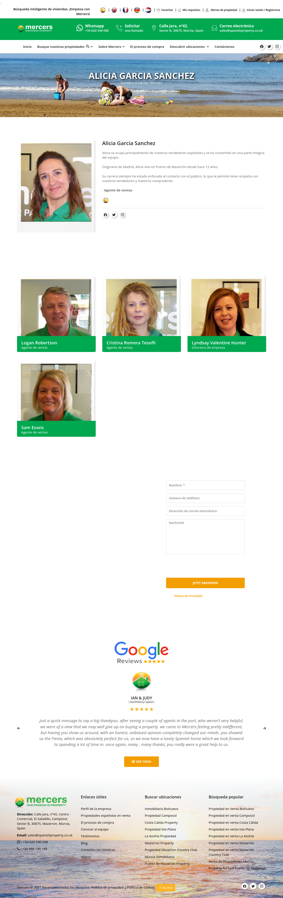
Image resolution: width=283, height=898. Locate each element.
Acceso (165, 888)
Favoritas (164, 10)
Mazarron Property (159, 843)
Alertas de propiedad (221, 10)
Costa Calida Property (161, 822)
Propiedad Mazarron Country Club (171, 850)
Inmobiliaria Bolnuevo (161, 808)
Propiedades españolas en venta (105, 815)
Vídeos (86, 857)
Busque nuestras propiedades (63, 46)
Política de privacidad (107, 887)
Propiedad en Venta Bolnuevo (231, 808)
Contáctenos (224, 46)
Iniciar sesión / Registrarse (261, 10)
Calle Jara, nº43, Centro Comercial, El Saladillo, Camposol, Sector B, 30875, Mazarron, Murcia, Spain (43, 821)
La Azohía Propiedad (160, 836)
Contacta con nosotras (98, 850)
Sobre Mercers (109, 46)
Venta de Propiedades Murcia (231, 861)
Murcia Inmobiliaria (159, 857)
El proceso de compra (147, 46)
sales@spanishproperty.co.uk (241, 30)
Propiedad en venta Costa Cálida (233, 822)
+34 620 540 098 (35, 842)
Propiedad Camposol (161, 815)
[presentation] (199, 565)
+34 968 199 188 (34, 848)
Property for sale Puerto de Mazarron (237, 868)
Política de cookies (141, 887)
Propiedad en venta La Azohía (231, 836)
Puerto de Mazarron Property (167, 863)
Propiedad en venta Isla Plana (231, 829)
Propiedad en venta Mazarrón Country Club (231, 852)
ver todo (141, 761)
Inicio (27, 46)
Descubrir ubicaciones (188, 46)
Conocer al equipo (95, 829)
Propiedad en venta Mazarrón (231, 843)
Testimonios (90, 836)
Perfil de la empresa (96, 808)
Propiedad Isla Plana (160, 829)
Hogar (120, 97)
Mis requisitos (189, 10)
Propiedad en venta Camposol (232, 815)
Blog (84, 843)
